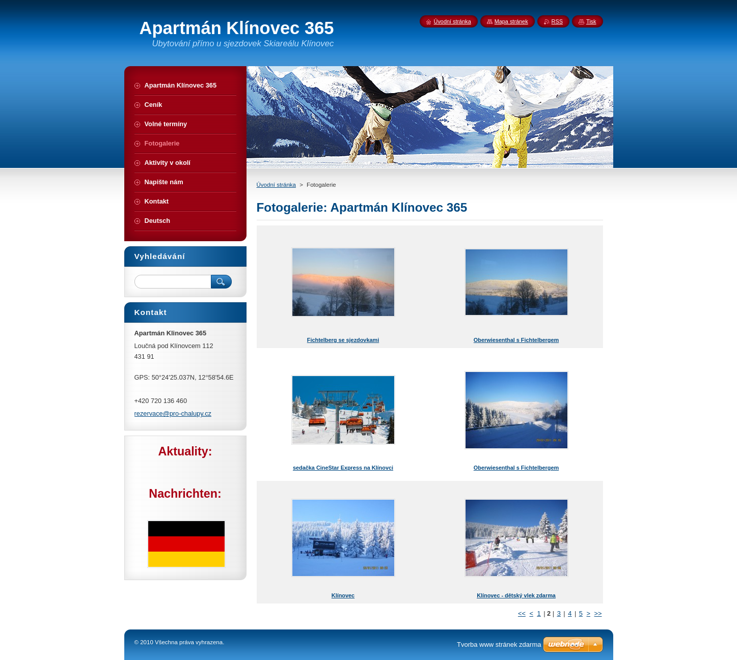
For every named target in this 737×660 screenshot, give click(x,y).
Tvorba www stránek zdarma (499, 644)
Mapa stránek (511, 21)
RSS (557, 21)
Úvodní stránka (276, 185)
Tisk (591, 21)
